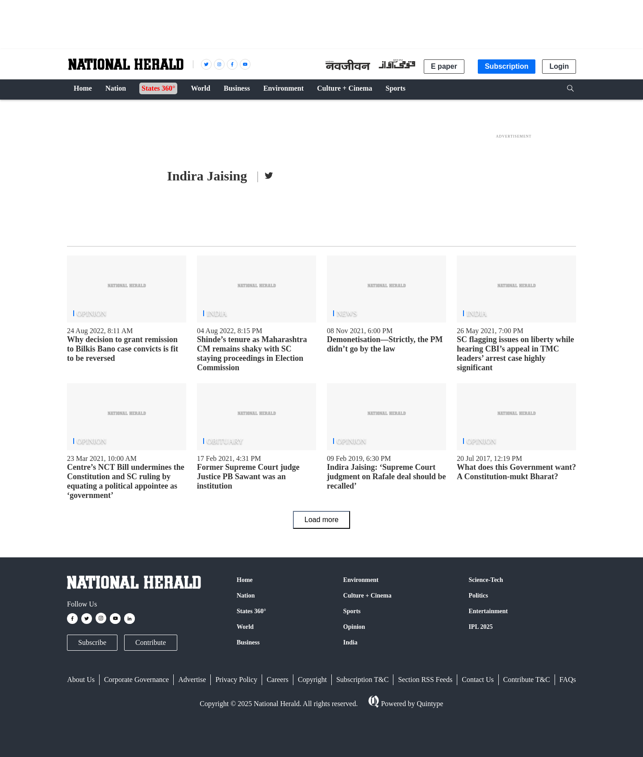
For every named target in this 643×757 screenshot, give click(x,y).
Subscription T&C (362, 679)
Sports (352, 611)
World (245, 626)
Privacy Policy (236, 679)
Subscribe (92, 642)
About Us (81, 679)
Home (245, 580)
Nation (246, 595)
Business (248, 642)
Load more (322, 519)
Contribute (150, 642)
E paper (444, 66)
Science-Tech (485, 580)
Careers (277, 679)
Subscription (507, 66)
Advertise (192, 679)
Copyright (312, 679)
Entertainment (488, 611)
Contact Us (478, 679)
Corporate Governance (136, 679)
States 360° (251, 611)
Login (559, 66)
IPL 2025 (480, 626)
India (350, 642)
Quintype (429, 703)
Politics (478, 595)
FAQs (567, 679)
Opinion (354, 626)
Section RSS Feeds (425, 679)
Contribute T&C (526, 679)
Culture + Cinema (367, 595)
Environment (361, 580)
